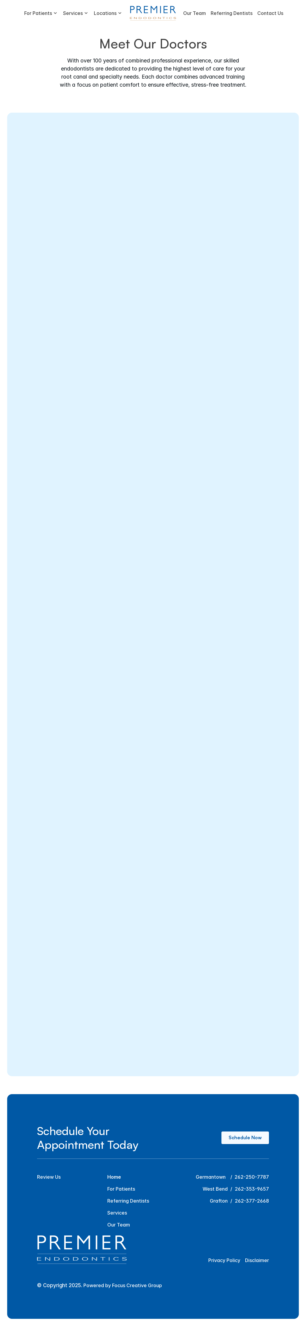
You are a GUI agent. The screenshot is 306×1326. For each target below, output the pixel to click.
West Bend (215, 1189)
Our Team (118, 1225)
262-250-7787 (252, 1177)
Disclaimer (257, 1260)
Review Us (49, 1177)
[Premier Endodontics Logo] (153, 13)
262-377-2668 (252, 1201)
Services (117, 1213)
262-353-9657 (252, 1189)
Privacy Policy (224, 1260)
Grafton (219, 1201)
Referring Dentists (128, 1201)
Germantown (211, 1177)
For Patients (121, 1189)
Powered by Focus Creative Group (122, 1285)
